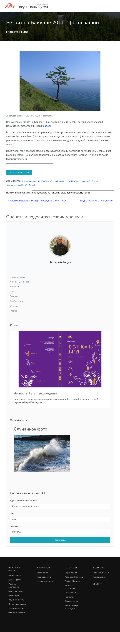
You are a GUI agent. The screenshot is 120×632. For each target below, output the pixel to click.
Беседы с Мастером (70, 587)
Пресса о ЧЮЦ (71, 593)
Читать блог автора (19, 172)
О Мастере (13, 595)
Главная (12, 32)
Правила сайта (44, 577)
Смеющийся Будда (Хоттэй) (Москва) (21, 185)
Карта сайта (42, 573)
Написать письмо (101, 573)
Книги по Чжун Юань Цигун (71, 607)
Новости (14, 286)
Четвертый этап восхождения (36, 393)
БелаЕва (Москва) (45, 181)
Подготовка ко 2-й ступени (96, 200)
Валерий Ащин (33, 116)
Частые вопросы (45, 581)
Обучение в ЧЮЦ (16, 600)
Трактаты (69, 597)
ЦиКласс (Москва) (29, 181)
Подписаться (59, 539)
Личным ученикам (19, 281)
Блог (24, 32)
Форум (13, 310)
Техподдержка (100, 577)
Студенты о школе (17, 604)
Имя (12, 513)
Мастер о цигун (15, 591)
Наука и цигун (71, 573)
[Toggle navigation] (113, 6)
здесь (48, 125)
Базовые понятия (16, 612)
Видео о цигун (71, 601)
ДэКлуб (95, 181)
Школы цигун (14, 580)
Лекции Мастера (72, 581)
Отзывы (14, 306)
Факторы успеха (16, 608)
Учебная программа (13, 585)
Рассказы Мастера (74, 577)
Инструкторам (17, 276)
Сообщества (16, 301)
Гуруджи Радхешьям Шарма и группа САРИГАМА (36, 200)
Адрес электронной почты (23, 500)
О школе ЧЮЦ (15, 575)
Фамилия (14, 526)
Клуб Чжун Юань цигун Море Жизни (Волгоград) (72, 181)
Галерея (14, 296)
